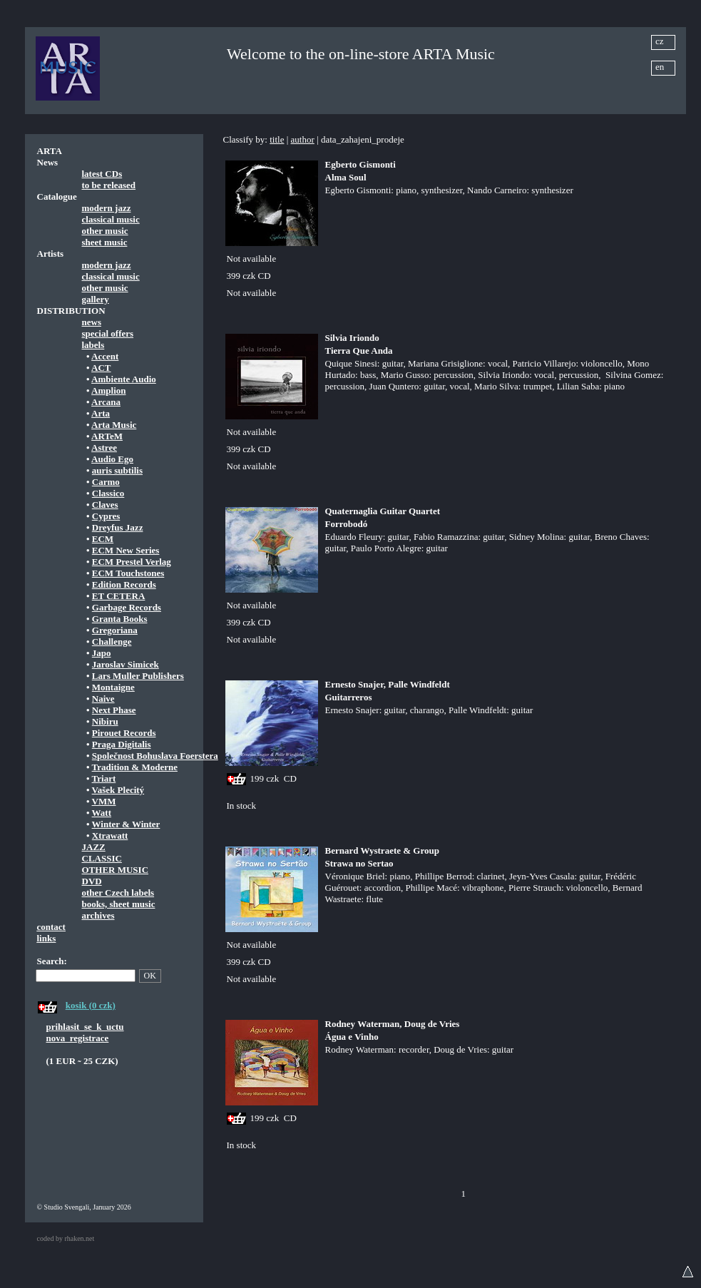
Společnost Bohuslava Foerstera (155, 755)
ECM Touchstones (128, 573)
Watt (101, 812)
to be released (109, 185)
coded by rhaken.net (66, 1238)
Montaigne (113, 687)
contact (51, 926)
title (277, 139)
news (91, 322)
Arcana (106, 402)
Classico (108, 493)
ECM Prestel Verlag (131, 561)
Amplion (108, 390)
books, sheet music (118, 904)
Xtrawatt (110, 835)
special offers (108, 333)
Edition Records (124, 584)
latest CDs (102, 173)
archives (98, 915)
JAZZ (94, 847)
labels (93, 344)
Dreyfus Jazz (117, 527)
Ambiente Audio (123, 379)
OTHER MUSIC (115, 869)
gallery (95, 299)
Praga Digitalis (121, 744)
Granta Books (120, 618)
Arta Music (113, 424)
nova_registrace (77, 1038)
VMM (104, 801)
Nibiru (105, 721)
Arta (100, 413)
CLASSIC (102, 858)
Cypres (106, 516)
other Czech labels (118, 892)
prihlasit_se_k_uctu (85, 1026)
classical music (111, 219)
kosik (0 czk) (91, 1005)
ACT (101, 367)
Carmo (106, 481)
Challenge (112, 641)
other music (105, 230)
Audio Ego (112, 459)
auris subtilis (117, 470)
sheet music (105, 242)
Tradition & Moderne (135, 767)
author (302, 139)
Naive (103, 698)
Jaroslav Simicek (125, 664)
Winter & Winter (126, 824)
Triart (104, 778)
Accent (104, 356)
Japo (101, 653)
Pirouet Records (124, 732)
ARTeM (107, 436)
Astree (104, 447)
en (659, 66)
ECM (102, 538)
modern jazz (106, 208)
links (46, 938)
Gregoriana (115, 630)
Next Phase (114, 710)
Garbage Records (126, 607)
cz (659, 41)
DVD (92, 881)
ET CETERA (118, 596)
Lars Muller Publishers (138, 675)
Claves (105, 504)
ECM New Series (126, 550)
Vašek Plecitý (118, 789)
